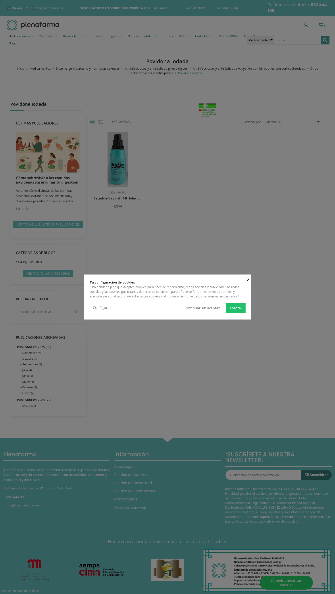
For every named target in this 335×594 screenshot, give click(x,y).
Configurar (102, 307)
